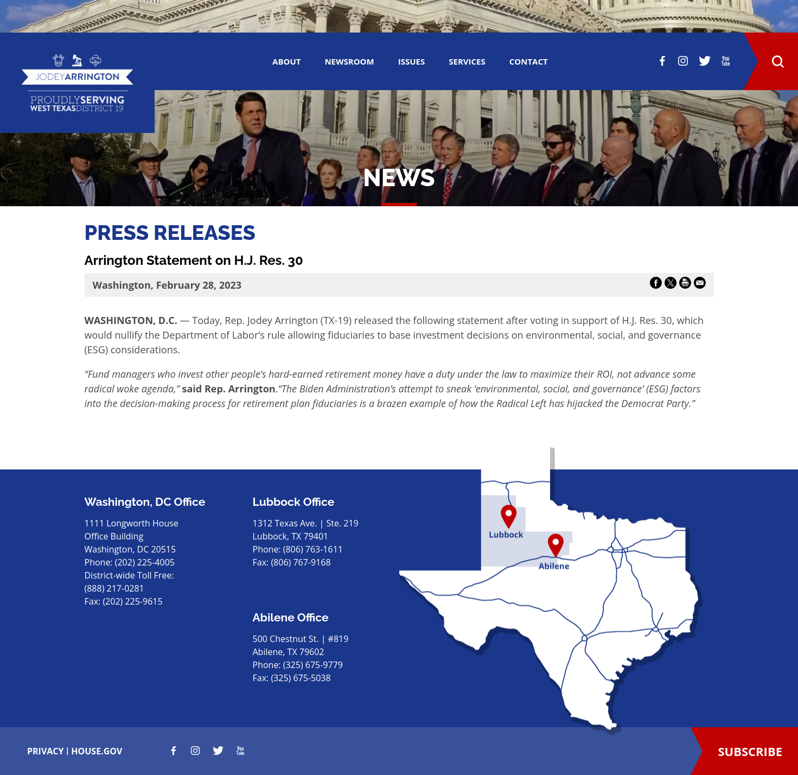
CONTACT (528, 61)
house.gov (96, 751)
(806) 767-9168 (300, 562)
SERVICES (467, 61)
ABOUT (286, 61)
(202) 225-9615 (132, 601)
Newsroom (349, 61)
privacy (45, 751)
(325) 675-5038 (300, 678)
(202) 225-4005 (145, 562)
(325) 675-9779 (313, 665)
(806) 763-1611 (313, 549)
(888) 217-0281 (114, 588)
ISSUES (411, 61)
